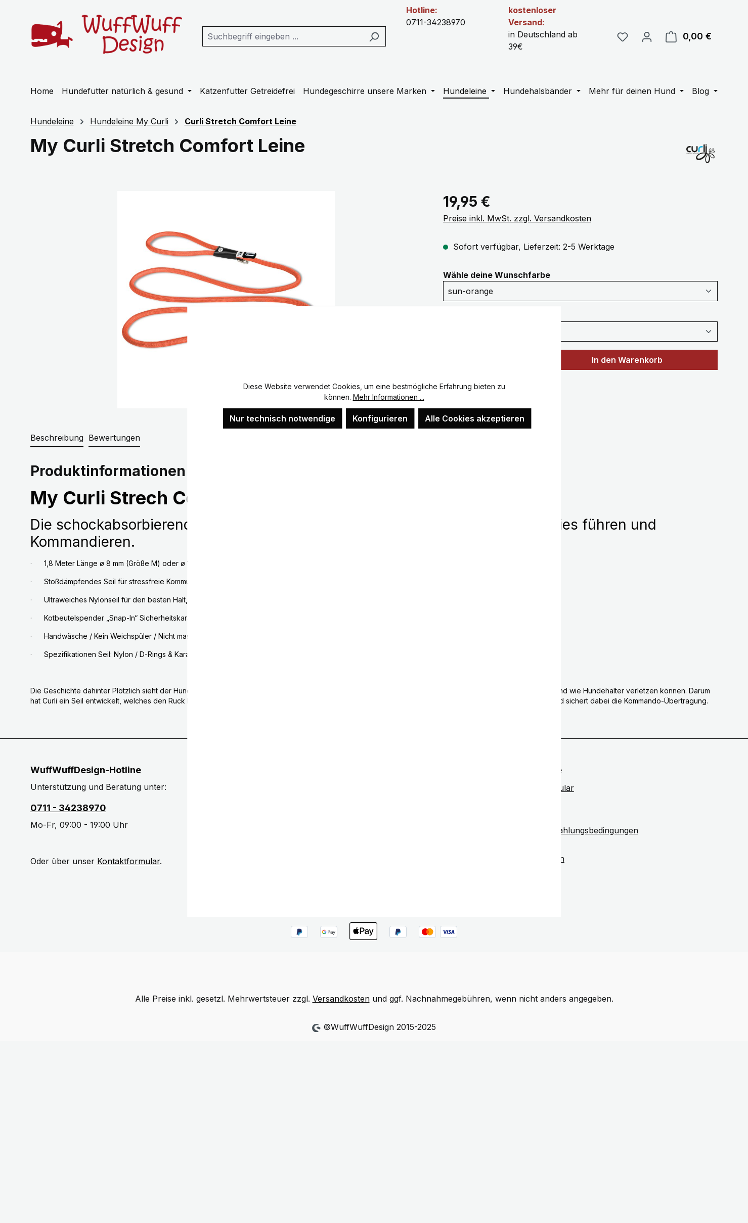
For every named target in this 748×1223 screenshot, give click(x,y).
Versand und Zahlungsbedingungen (570, 830)
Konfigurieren (380, 418)
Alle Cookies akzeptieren (474, 418)
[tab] (56, 438)
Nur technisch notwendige (282, 418)
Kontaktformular (128, 861)
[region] (226, 299)
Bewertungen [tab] (114, 438)
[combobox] (282, 36)
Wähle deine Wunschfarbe (496, 274)
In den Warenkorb (627, 360)
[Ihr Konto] (647, 36)
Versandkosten (341, 999)
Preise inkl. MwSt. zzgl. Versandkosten (517, 218)
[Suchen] (374, 36)
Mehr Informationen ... (388, 397)
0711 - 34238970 (68, 808)
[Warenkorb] (688, 36)
